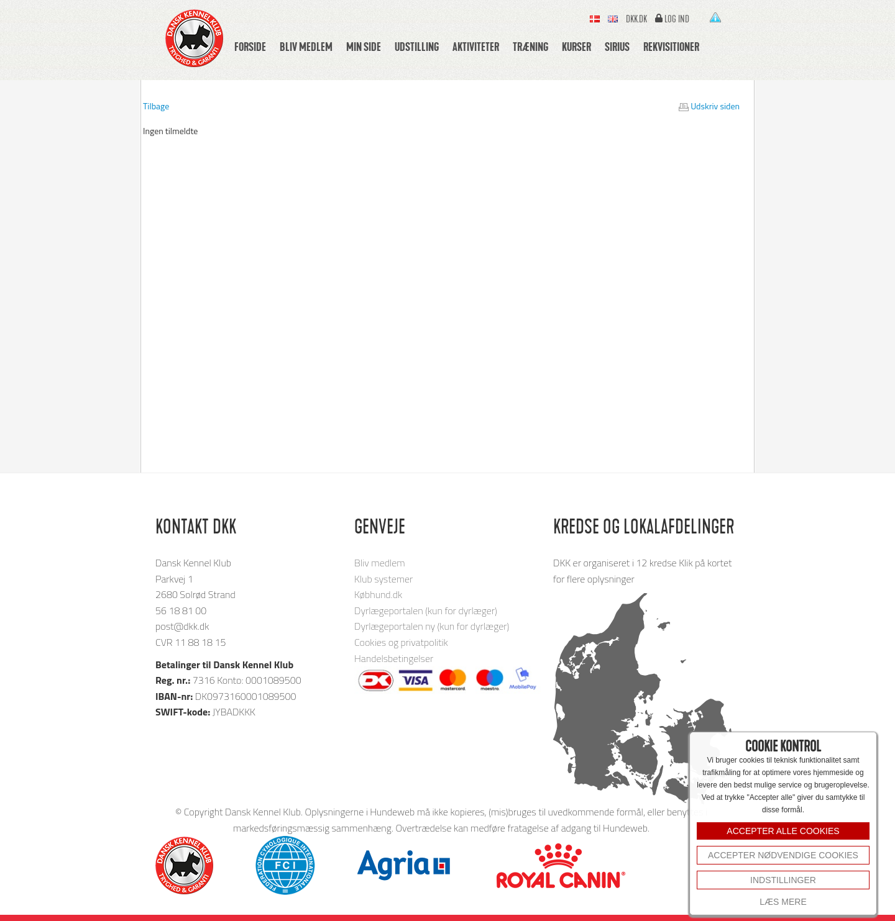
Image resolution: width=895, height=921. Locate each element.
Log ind (676, 19)
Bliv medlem (306, 46)
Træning (530, 46)
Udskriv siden (715, 105)
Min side (363, 46)
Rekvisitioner (671, 46)
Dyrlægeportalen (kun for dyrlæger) (425, 610)
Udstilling (417, 46)
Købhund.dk (378, 594)
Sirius (617, 46)
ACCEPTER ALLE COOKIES (783, 831)
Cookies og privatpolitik (401, 642)
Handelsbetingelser (393, 658)
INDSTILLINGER (783, 880)
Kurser (576, 46)
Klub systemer (383, 578)
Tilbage (156, 105)
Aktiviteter (475, 46)
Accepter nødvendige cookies (783, 855)
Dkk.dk (636, 19)
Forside (250, 46)
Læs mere (783, 902)
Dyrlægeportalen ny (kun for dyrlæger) (431, 626)
